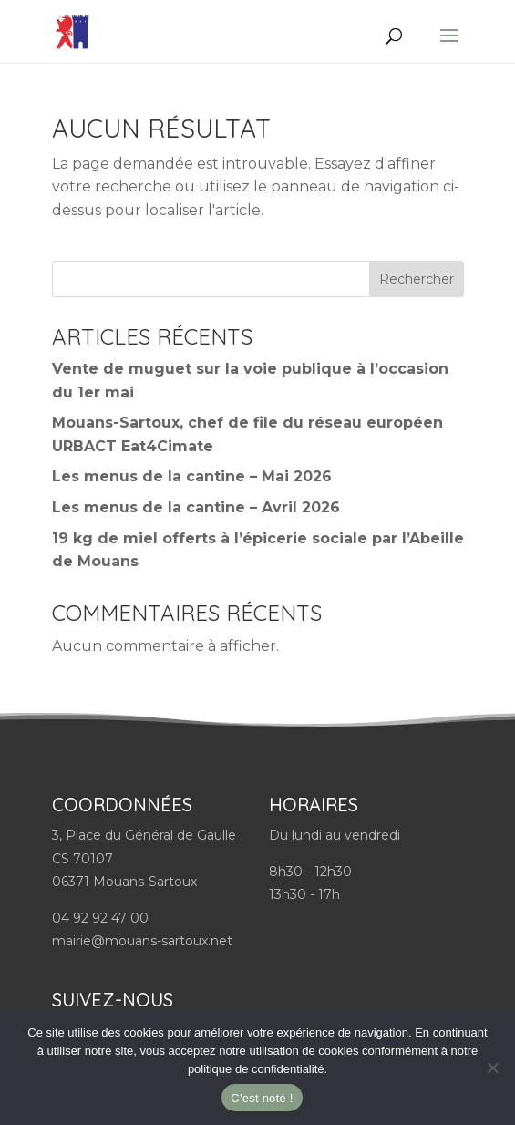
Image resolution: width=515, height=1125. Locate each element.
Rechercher (416, 279)
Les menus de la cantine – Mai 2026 (192, 476)
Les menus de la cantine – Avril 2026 (196, 507)
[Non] (492, 1067)
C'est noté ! (262, 1098)
